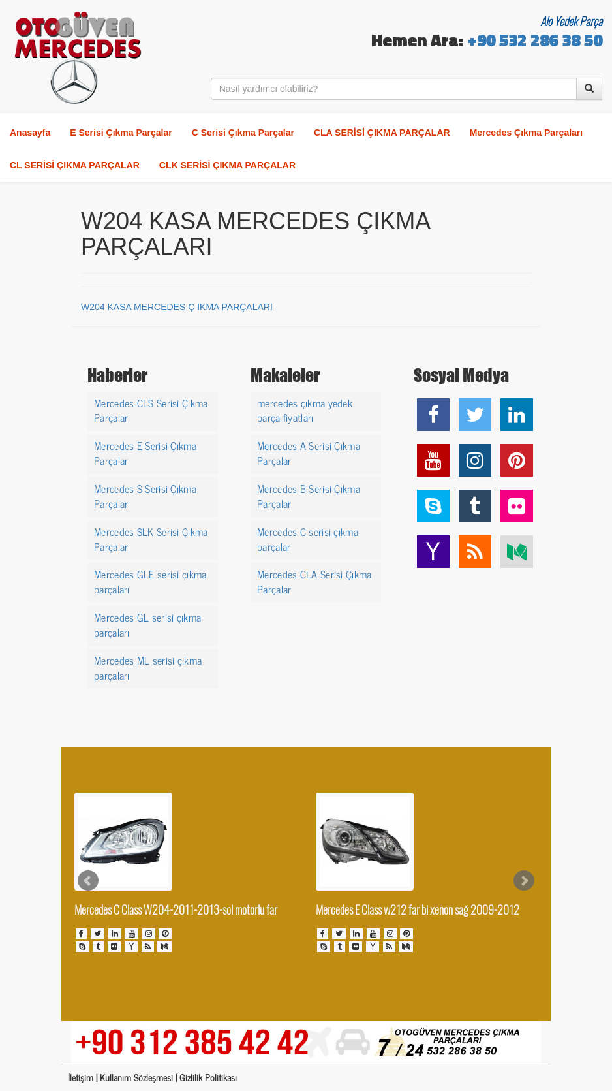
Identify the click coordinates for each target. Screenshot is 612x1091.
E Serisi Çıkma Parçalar (121, 132)
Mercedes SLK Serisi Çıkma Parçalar (151, 538)
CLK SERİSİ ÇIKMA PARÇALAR (227, 165)
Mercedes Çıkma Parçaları (526, 132)
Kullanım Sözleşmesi (136, 1077)
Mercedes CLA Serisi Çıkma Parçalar (314, 580)
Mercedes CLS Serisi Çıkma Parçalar (151, 409)
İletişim (80, 1077)
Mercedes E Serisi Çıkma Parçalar (145, 452)
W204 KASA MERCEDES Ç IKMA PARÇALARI (177, 307)
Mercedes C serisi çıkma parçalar (307, 538)
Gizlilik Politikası (208, 1077)
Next (523, 880)
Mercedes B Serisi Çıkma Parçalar (308, 495)
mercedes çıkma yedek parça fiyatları (304, 409)
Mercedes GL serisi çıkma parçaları (147, 624)
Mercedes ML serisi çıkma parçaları (148, 667)
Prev (88, 880)
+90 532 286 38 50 (535, 42)
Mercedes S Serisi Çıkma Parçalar (145, 495)
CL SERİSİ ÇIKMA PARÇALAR (75, 165)
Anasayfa (30, 132)
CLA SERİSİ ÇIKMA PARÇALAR (382, 132)
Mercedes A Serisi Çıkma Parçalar (308, 452)
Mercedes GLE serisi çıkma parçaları (150, 580)
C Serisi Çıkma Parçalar (243, 132)
